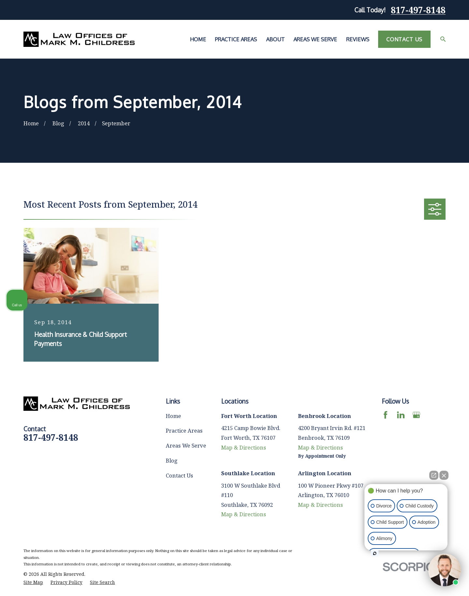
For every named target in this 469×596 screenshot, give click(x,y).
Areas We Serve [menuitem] (315, 39)
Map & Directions (243, 447)
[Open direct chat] (433, 475)
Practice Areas (184, 430)
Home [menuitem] (198, 39)
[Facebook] (385, 415)
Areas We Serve (186, 445)
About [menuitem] (275, 39)
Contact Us (404, 39)
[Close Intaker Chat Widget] (443, 475)
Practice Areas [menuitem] (236, 39)
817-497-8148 (418, 10)
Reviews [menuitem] (357, 39)
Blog (172, 460)
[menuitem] (33, 582)
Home (173, 416)
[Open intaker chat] (374, 553)
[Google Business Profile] (416, 415)
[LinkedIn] (401, 415)
